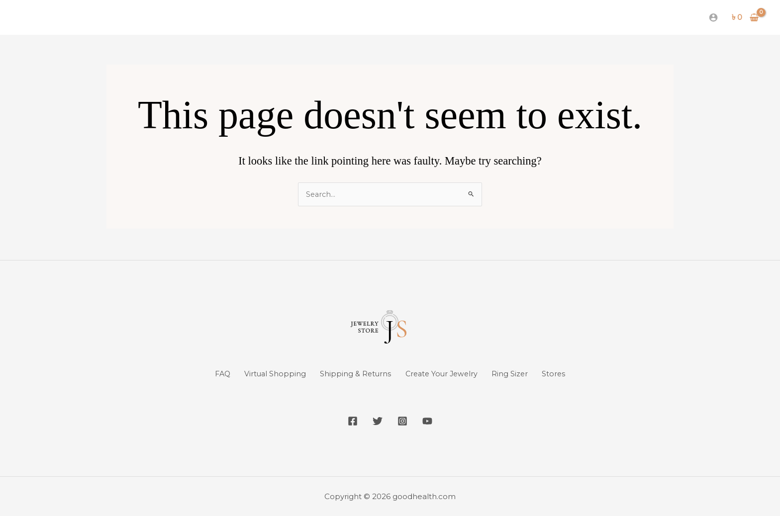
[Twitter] (375, 421)
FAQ (204, 373)
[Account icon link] (713, 17)
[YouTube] (435, 421)
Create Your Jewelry (445, 373)
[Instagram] (405, 421)
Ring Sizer (521, 373)
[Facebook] (345, 421)
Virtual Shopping (264, 373)
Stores (572, 373)
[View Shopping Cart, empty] (745, 17)
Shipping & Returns (351, 373)
